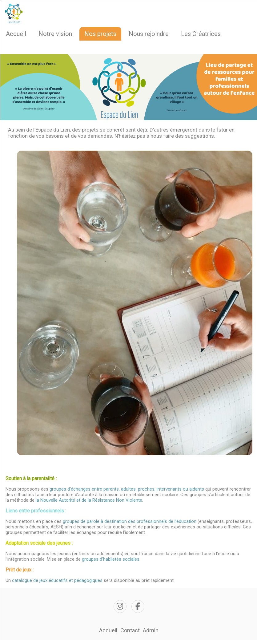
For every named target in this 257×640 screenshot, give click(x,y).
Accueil (16, 34)
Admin (151, 630)
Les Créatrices (201, 34)
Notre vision (55, 34)
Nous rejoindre (149, 34)
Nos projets (100, 34)
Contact (130, 630)
